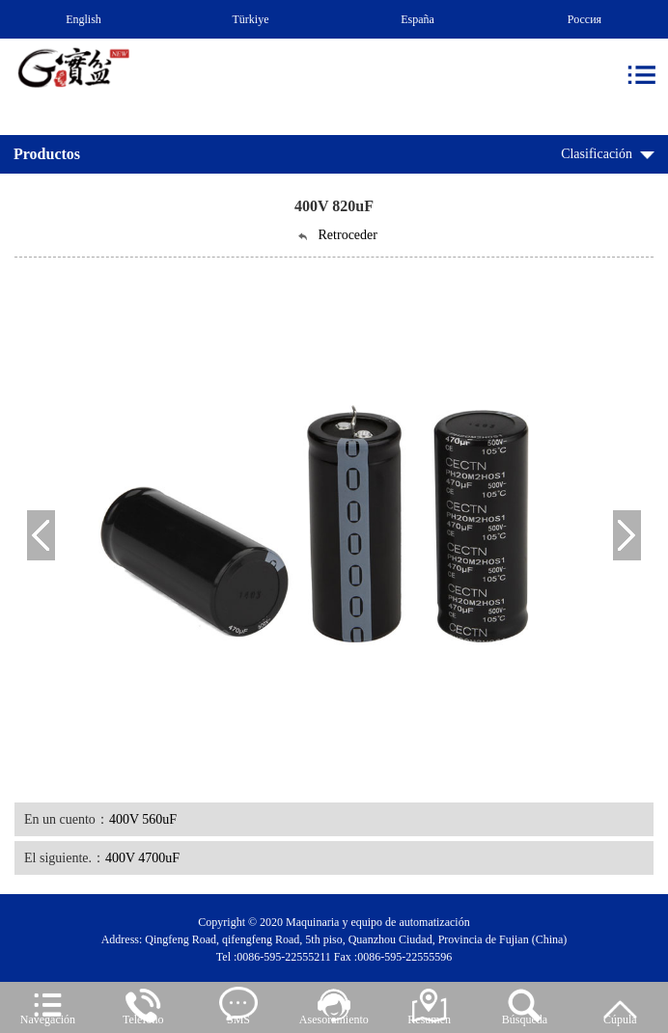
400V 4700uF (142, 858)
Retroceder (336, 235)
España (417, 19)
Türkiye (251, 19)
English (83, 19)
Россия (584, 19)
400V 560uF (143, 819)
